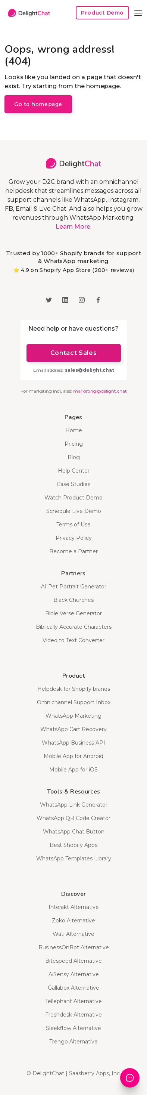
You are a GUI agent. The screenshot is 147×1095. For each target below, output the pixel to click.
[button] (138, 13)
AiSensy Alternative (74, 974)
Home (73, 430)
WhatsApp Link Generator (73, 804)
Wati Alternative (73, 934)
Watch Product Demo (73, 497)
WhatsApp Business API (73, 742)
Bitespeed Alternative (73, 961)
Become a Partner (73, 551)
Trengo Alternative (73, 1041)
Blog (74, 457)
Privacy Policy (74, 538)
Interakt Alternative (74, 907)
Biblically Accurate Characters (74, 627)
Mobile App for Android (73, 756)
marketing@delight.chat (100, 391)
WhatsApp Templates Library (73, 858)
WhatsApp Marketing (73, 715)
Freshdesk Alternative (73, 1014)
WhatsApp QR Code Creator (73, 818)
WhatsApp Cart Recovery (73, 729)
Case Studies (73, 484)
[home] (27, 12)
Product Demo (102, 12)
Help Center (74, 470)
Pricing (74, 443)
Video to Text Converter (73, 640)
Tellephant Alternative (73, 1001)
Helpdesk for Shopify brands (73, 689)
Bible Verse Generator (73, 613)
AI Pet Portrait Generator (73, 586)
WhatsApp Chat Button (73, 831)
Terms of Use (73, 524)
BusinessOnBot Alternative (73, 947)
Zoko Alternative (73, 920)
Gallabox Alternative (73, 987)
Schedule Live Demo (73, 511)
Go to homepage (38, 104)
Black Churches (73, 600)
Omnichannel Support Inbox (73, 702)
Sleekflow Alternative (73, 1028)
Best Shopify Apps (73, 845)
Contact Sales (73, 352)
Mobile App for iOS (73, 769)
